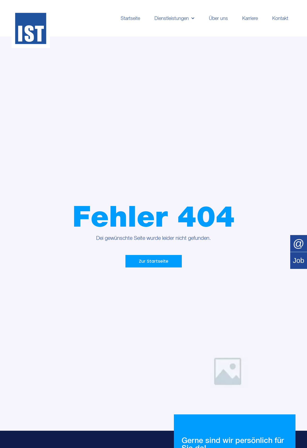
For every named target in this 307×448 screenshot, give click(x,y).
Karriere (250, 18)
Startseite (130, 18)
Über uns (218, 18)
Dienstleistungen (174, 18)
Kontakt (280, 18)
